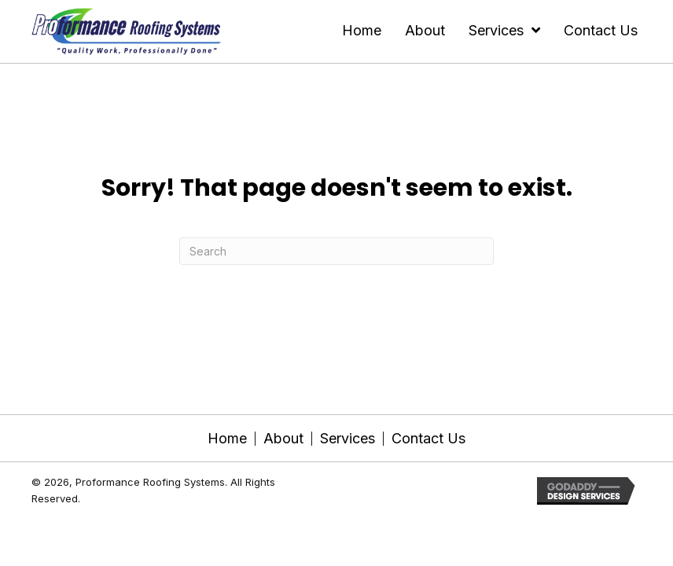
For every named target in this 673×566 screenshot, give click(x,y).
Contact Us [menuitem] (428, 439)
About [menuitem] (283, 439)
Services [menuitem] (347, 439)
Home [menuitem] (227, 439)
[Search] (336, 251)
